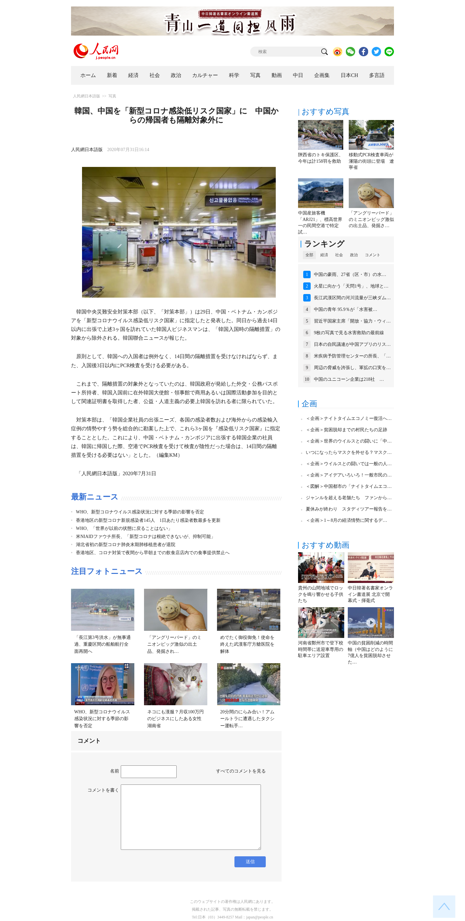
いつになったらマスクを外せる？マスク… (349, 452)
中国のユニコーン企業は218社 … (349, 379)
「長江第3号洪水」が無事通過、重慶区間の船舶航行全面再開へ (102, 644)
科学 (234, 75)
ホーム (88, 75)
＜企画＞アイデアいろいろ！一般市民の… (349, 475)
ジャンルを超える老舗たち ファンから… (349, 497)
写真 (255, 75)
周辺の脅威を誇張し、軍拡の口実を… (352, 367)
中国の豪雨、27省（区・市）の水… (350, 274)
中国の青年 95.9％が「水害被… (345, 309)
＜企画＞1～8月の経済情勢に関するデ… (346, 520)
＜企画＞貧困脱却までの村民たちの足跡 (346, 429)
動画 (277, 75)
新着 (112, 75)
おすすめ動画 (325, 545)
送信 (250, 861)
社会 (155, 75)
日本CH (349, 75)
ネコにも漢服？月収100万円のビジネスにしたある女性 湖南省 (176, 718)
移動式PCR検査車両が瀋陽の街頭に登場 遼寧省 (371, 161)
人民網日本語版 (86, 96)
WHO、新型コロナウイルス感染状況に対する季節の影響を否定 (140, 512)
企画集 (322, 75)
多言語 (377, 75)
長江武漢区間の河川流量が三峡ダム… (352, 297)
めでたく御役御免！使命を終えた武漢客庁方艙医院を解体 (247, 644)
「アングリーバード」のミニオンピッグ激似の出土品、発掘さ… (371, 219)
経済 (133, 75)
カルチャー (205, 75)
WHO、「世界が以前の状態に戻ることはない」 (124, 528)
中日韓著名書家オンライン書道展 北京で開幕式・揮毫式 (370, 594)
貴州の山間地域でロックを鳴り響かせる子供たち (320, 594)
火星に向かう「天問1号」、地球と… (351, 286)
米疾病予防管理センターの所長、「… (352, 356)
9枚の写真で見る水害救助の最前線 (349, 332)
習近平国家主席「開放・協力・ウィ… (352, 321)
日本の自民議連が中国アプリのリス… (352, 344)
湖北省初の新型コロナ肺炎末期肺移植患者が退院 (125, 544)
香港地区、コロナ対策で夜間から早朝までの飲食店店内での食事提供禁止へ (153, 552)
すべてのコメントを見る (241, 771)
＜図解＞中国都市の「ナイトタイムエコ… (349, 486)
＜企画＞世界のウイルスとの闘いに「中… (349, 441)
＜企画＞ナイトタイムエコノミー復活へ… (349, 418)
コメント (372, 255)
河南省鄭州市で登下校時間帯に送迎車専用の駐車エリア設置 (320, 649)
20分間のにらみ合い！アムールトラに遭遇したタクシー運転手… (247, 718)
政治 (176, 75)
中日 (298, 75)
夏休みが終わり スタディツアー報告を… (349, 509)
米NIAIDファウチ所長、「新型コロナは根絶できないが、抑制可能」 (145, 536)
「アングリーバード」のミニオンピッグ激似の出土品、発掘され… (174, 644)
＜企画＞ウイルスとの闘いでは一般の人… (349, 463)
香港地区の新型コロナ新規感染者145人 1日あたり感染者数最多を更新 (148, 520)
